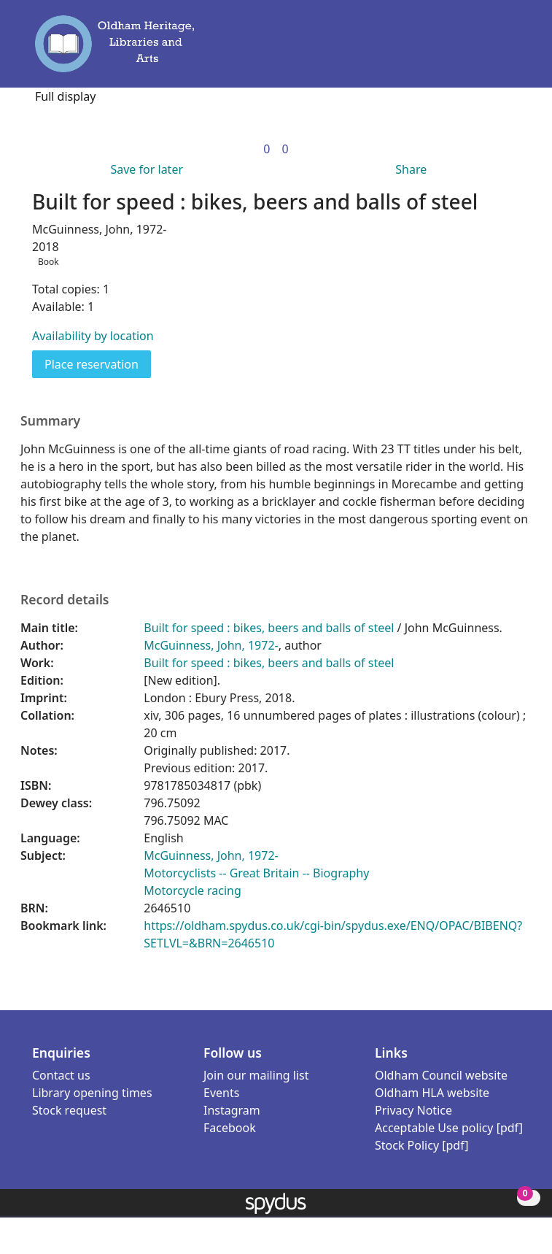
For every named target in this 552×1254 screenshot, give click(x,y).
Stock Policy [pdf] (422, 1145)
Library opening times (92, 1093)
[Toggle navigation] (514, 50)
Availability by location (93, 336)
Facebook (229, 1128)
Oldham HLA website (432, 1093)
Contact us (61, 1075)
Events (221, 1093)
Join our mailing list (255, 1075)
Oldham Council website (441, 1075)
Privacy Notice (413, 1110)
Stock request (69, 1110)
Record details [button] (64, 599)
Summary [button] (50, 420)
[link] (266, 149)
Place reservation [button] (97, 363)
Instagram (231, 1110)
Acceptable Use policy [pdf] (449, 1128)
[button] (493, 50)
